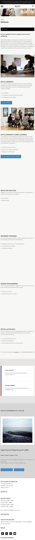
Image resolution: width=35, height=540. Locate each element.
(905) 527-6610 (5, 487)
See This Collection (19, 469)
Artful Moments (6, 102)
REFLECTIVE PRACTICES (8, 190)
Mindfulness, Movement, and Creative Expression (13, 244)
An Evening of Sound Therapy (8, 246)
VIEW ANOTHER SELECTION (7, 469)
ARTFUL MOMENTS (7, 82)
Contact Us (4, 491)
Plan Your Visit (5, 514)
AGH (17, 6)
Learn (2, 19)
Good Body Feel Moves (7, 248)
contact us (16, 352)
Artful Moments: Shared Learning (11, 156)
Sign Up (3, 527)
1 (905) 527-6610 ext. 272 (28, 352)
